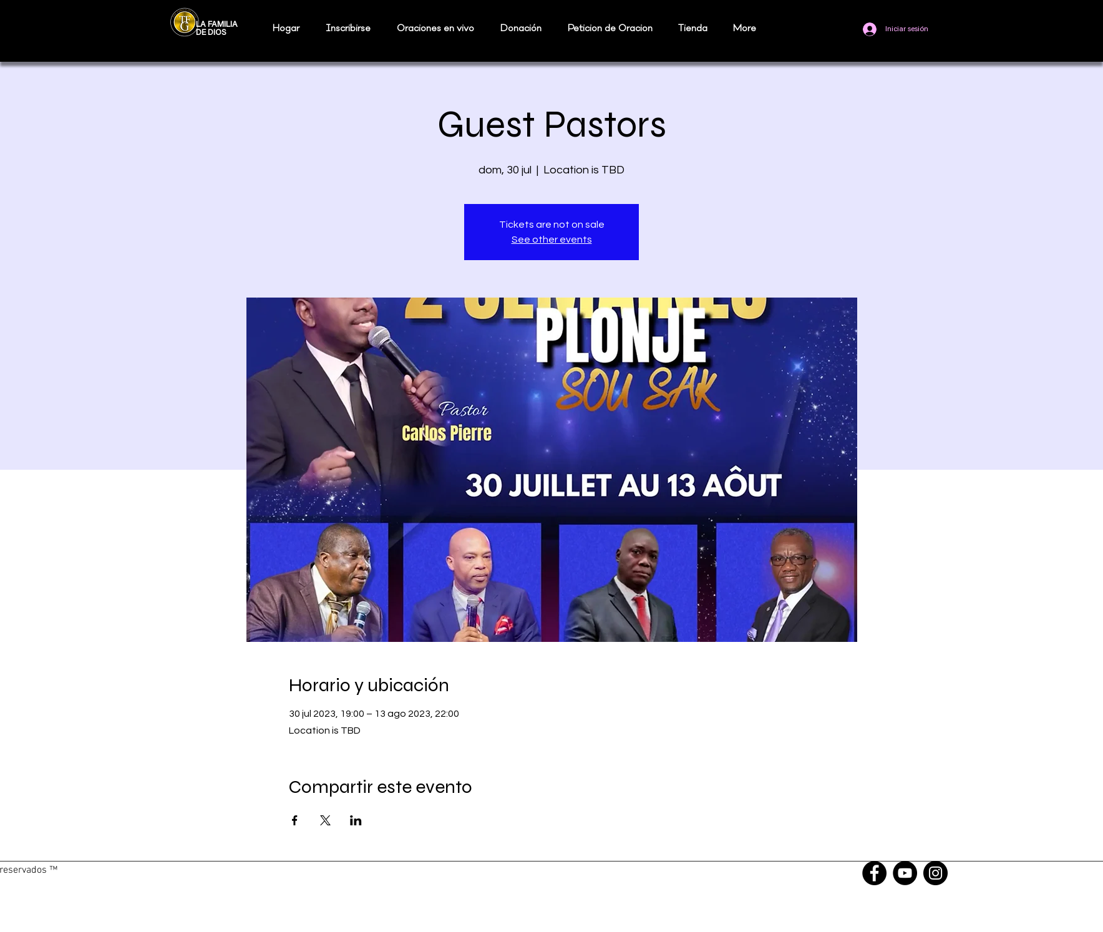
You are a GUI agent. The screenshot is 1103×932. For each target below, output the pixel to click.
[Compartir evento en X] (325, 820)
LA (201, 25)
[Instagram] (935, 873)
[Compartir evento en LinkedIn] (356, 820)
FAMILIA (223, 25)
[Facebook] (874, 873)
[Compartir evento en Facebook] (295, 820)
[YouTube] (905, 873)
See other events (552, 240)
